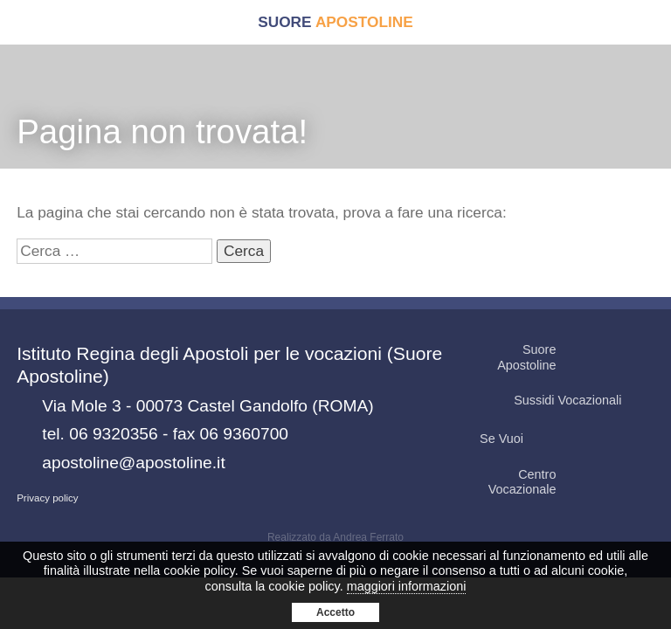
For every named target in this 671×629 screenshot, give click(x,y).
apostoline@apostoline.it (133, 462)
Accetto (335, 612)
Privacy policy (47, 498)
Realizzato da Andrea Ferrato (335, 537)
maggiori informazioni (407, 586)
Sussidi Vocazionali (583, 400)
